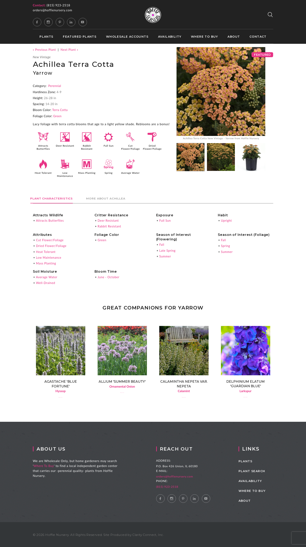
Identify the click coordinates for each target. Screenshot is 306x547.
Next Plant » (70, 49)
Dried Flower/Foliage (152, 147)
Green (57, 116)
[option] (221, 94)
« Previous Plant (45, 49)
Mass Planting (87, 172)
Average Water (130, 174)
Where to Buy (204, 36)
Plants (46, 36)
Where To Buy (47, 465)
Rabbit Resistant (87, 147)
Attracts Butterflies (43, 147)
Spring (108, 172)
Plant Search (259, 470)
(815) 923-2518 (58, 5)
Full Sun (108, 145)
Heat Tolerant (43, 172)
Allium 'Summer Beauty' (122, 380)
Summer (165, 255)
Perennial (54, 86)
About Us (55, 448)
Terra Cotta (60, 110)
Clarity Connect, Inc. (148, 534)
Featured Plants (79, 36)
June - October (109, 276)
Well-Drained (46, 282)
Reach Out (183, 448)
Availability (169, 36)
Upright (226, 220)
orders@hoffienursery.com (52, 10)
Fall (161, 244)
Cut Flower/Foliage (130, 147)
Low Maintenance (65, 174)
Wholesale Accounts (127, 36)
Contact (258, 36)
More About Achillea (115, 197)
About (233, 36)
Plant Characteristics (54, 197)
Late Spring (167, 249)
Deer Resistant (65, 147)
